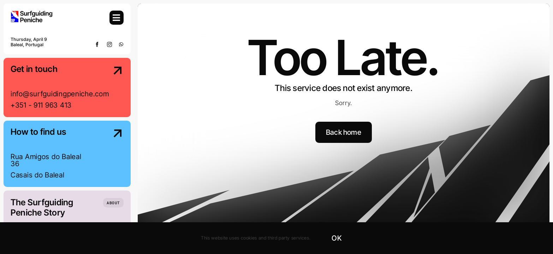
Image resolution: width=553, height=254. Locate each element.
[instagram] (109, 44)
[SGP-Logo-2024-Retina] (32, 13)
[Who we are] (113, 202)
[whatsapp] (121, 44)
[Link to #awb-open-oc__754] (116, 18)
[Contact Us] (111, 88)
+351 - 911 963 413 (41, 105)
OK (336, 238)
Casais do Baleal (38, 175)
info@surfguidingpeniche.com (60, 94)
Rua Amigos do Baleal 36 (46, 160)
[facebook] (97, 44)
